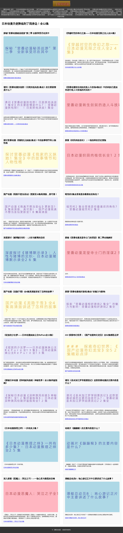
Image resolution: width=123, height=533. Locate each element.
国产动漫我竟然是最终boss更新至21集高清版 (50, 9)
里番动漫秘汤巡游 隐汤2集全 (12, 78)
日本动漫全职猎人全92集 (17, 11)
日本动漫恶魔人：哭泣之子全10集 (14, 521)
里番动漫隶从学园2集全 (77, 11)
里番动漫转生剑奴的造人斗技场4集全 (38, 11)
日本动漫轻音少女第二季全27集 (84, 14)
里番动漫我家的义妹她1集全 (12, 175)
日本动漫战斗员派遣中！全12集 (63, 13)
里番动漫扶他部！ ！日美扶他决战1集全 (16, 124)
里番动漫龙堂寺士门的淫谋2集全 (75, 277)
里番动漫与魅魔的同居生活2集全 (102, 9)
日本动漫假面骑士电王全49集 (25, 9)
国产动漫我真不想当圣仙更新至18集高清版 (17, 228)
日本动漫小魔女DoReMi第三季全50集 (78, 9)
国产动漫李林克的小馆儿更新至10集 (107, 13)
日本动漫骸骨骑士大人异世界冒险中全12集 (100, 11)
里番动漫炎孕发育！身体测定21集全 (40, 13)
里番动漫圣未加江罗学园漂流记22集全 (76, 419)
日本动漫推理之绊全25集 (11, 467)
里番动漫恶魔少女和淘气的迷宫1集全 (33, 14)
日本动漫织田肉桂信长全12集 (74, 185)
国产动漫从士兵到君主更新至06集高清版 (60, 14)
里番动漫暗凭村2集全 (71, 224)
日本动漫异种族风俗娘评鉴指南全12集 (15, 417)
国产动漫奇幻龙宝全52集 (72, 371)
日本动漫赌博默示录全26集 (12, 282)
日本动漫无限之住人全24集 (73, 67)
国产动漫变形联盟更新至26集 (84, 13)
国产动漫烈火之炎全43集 (60, 11)
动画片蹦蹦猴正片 (70, 469)
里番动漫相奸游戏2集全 (72, 325)
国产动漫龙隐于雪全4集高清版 (13, 325)
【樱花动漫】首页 (8, 9)
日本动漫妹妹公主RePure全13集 (13, 369)
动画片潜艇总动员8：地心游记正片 (75, 518)
